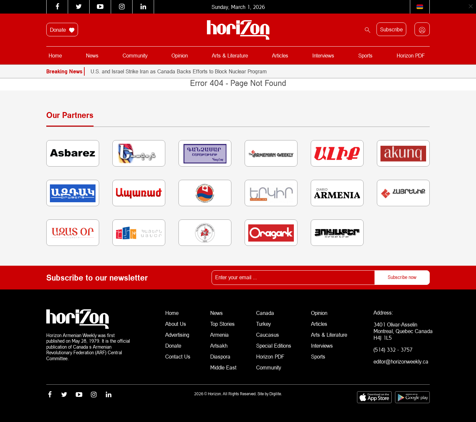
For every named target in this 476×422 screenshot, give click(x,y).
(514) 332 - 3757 (393, 349)
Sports (365, 55)
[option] (260, 71)
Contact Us (177, 355)
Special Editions (273, 344)
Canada (265, 312)
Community (135, 55)
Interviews (323, 55)
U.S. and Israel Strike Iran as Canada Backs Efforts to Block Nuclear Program (179, 71)
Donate (62, 29)
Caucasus (267, 333)
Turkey (263, 323)
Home (55, 55)
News (92, 55)
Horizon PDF (410, 55)
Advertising (177, 333)
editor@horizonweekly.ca (401, 361)
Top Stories (222, 323)
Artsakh (218, 344)
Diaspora (220, 355)
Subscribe (391, 29)
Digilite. (275, 392)
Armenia (219, 333)
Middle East (223, 365)
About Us (175, 323)
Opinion (180, 55)
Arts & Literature (230, 55)
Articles (280, 55)
